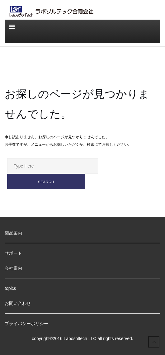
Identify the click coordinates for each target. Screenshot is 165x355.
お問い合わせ (18, 303)
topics (10, 288)
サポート (13, 253)
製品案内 (13, 232)
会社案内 (13, 268)
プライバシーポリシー (26, 323)
